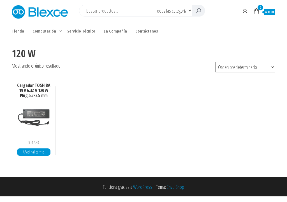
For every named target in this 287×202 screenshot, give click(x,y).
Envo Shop (175, 186)
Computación (44, 31)
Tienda (18, 31)
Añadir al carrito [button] (33, 152)
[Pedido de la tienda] (245, 67)
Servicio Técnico (81, 31)
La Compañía (115, 31)
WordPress (142, 186)
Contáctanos (146, 31)
